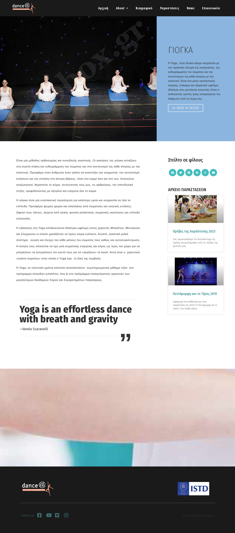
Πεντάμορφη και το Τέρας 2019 (195, 294)
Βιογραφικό (144, 8)
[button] (185, 108)
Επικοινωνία (211, 8)
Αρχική (103, 8)
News (191, 8)
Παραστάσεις (169, 8)
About (122, 8)
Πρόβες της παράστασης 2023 (194, 231)
